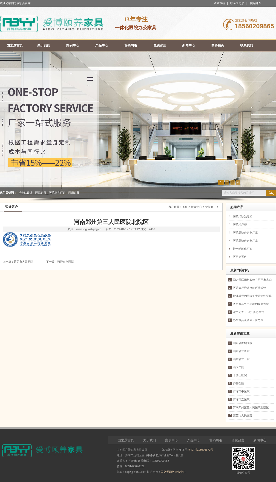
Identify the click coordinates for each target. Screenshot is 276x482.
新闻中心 (196, 207)
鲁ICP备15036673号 (200, 449)
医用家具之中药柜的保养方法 (251, 304)
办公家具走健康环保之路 (248, 320)
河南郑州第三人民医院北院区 (251, 407)
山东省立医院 (241, 351)
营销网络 (215, 440)
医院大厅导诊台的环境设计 (249, 288)
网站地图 (255, 3)
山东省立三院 (241, 359)
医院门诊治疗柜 (242, 216)
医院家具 (40, 192)
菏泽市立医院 (65, 261)
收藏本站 (219, 3)
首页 (185, 207)
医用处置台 (240, 256)
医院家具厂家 (57, 192)
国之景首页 (126, 440)
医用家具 (73, 192)
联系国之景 (237, 3)
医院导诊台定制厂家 (245, 232)
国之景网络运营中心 (173, 471)
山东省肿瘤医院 (242, 343)
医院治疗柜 (240, 224)
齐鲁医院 (238, 383)
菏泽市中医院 (241, 391)
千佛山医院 (240, 375)
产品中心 (193, 440)
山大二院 (238, 367)
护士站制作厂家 (242, 248)
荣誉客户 (210, 207)
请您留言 (237, 440)
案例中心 (171, 440)
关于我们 (149, 440)
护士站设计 (25, 192)
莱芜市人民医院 (23, 261)
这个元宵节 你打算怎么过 (248, 312)
